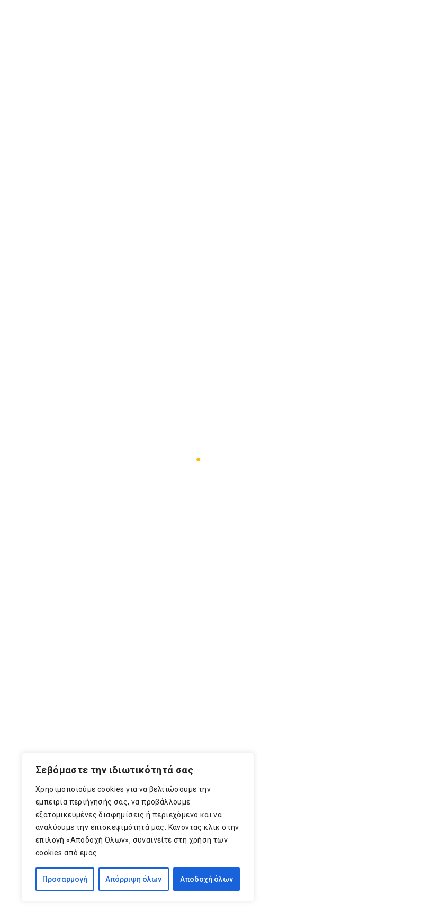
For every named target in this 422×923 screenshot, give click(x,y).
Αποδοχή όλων (206, 879)
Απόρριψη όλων (133, 879)
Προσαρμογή (64, 879)
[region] (137, 827)
